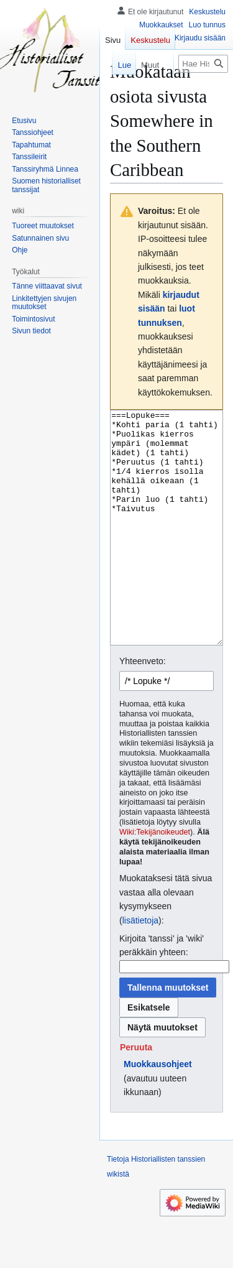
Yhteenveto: (142, 708)
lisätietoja (140, 967)
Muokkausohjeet (158, 1111)
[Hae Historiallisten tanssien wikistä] (203, 64)
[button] (136, 1094)
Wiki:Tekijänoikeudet (154, 878)
